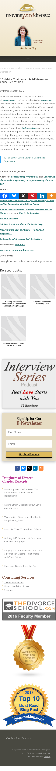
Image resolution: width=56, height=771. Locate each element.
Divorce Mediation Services (17, 586)
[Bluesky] (14, 196)
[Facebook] (4, 196)
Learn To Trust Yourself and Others (22, 529)
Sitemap (47, 757)
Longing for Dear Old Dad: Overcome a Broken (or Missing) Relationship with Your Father (23, 553)
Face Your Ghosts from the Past (20, 565)
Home (3, 68)
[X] (23, 196)
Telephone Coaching (14, 582)
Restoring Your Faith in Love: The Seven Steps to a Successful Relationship (21, 492)
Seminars (8, 590)
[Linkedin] (42, 196)
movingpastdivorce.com (40, 753)
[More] (51, 196)
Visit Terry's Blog (28, 48)
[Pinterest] (32, 196)
